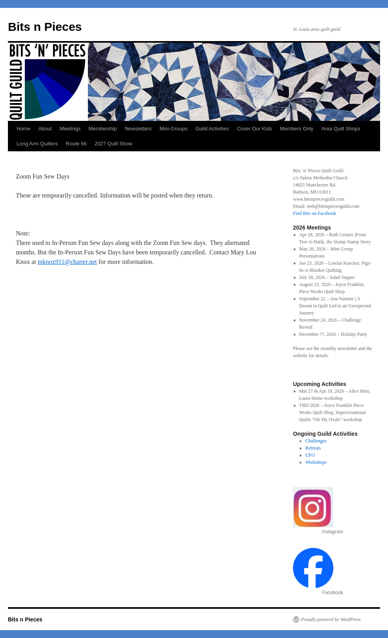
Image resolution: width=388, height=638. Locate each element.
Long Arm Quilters (37, 144)
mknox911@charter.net (67, 261)
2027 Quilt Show (113, 144)
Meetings (70, 129)
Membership (102, 129)
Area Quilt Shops (340, 129)
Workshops (316, 462)
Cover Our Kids (254, 129)
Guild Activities (212, 129)
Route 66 (76, 144)
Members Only (297, 129)
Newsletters (138, 129)
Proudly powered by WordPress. (331, 619)
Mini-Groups (174, 129)
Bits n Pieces (45, 26)
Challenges (315, 441)
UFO (310, 455)
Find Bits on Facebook (314, 213)
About (45, 129)
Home (23, 129)
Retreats (313, 448)
